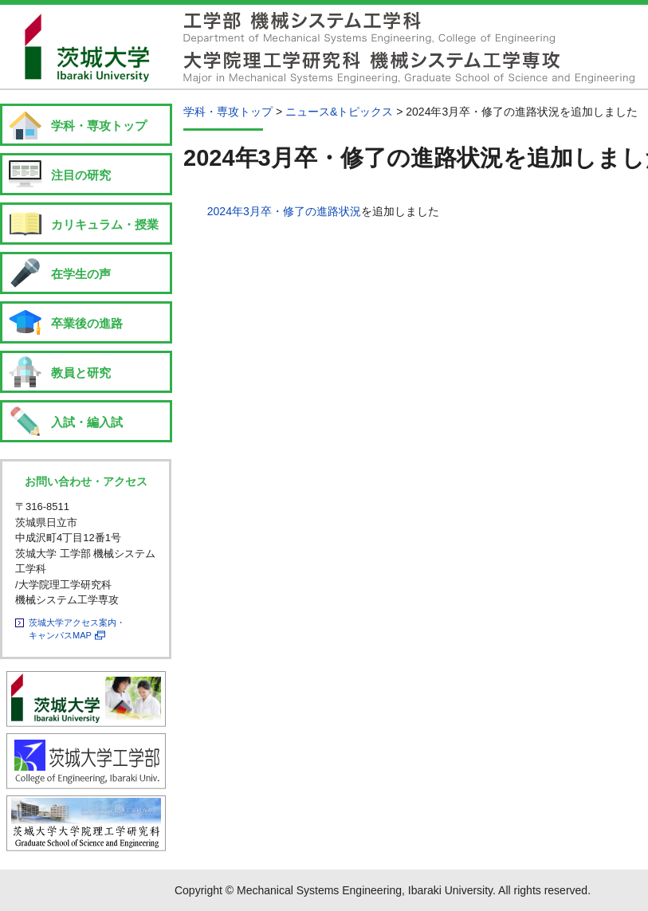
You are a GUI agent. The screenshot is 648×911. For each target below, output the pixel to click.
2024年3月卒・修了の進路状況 (284, 211)
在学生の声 (81, 274)
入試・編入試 (87, 422)
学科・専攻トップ (99, 125)
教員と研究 (81, 372)
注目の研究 (81, 175)
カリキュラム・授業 (105, 224)
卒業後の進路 (87, 323)
